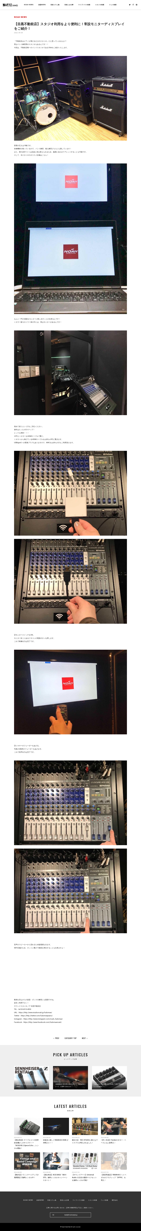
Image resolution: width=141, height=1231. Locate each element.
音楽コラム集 (55, 5)
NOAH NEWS (28, 5)
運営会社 (115, 1200)
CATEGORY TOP (71, 1038)
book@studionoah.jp (70, 1215)
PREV (56, 1038)
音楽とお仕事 (64, 1200)
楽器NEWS (42, 5)
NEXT (85, 1038)
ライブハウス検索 (79, 1200)
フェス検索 (104, 1200)
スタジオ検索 (92, 1200)
